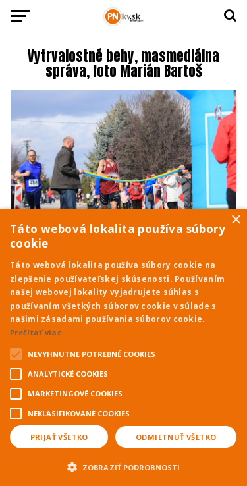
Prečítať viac (35, 332)
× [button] (235, 220)
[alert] (123, 347)
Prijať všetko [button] (59, 437)
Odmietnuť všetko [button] (176, 437)
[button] (123, 465)
